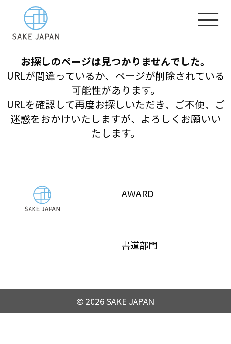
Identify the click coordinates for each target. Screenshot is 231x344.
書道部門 (142, 244)
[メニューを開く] (208, 19)
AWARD (139, 193)
